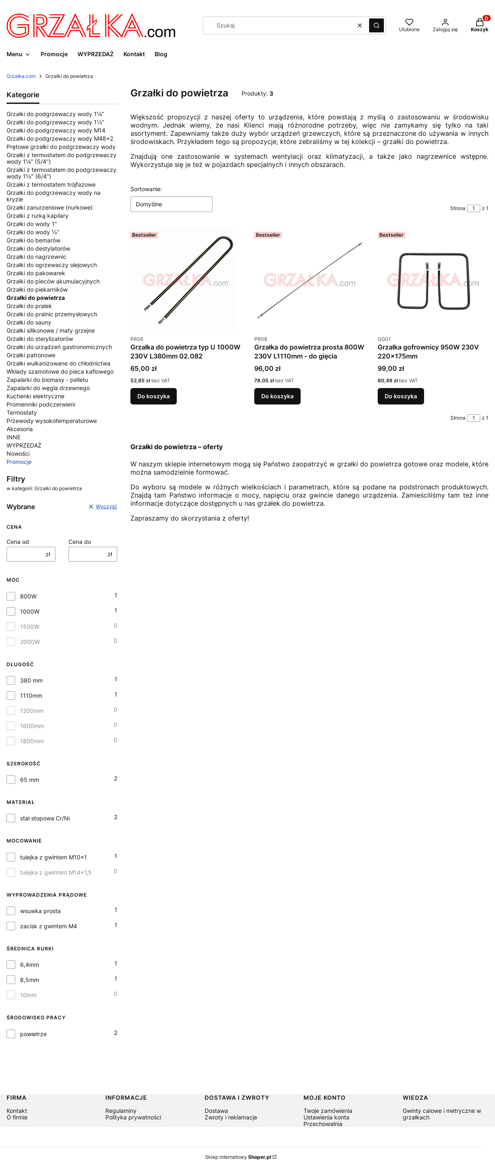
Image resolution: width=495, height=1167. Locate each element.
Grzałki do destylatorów (38, 248)
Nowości (18, 453)
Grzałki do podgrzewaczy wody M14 (56, 130)
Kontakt (17, 1110)
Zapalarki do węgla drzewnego (48, 387)
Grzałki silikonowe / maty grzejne (51, 330)
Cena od (18, 542)
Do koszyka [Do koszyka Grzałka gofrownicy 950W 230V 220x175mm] (401, 396)
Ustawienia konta (326, 1117)
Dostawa (216, 1110)
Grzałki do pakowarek (36, 272)
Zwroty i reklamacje (231, 1117)
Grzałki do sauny (29, 322)
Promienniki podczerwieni (41, 404)
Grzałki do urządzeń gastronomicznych (59, 346)
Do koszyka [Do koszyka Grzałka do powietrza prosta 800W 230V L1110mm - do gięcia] (277, 396)
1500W (29, 626)
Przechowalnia (322, 1123)
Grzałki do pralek (29, 305)
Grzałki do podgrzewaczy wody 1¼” (55, 113)
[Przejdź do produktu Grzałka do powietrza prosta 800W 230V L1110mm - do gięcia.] (309, 279)
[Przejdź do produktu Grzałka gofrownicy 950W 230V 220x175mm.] (433, 279)
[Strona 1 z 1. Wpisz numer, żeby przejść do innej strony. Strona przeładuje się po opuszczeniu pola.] (473, 208)
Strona (457, 208)
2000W (30, 642)
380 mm (31, 680)
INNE (14, 437)
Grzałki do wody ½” (33, 231)
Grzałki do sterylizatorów (40, 338)
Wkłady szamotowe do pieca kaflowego (60, 371)
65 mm (29, 779)
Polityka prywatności (133, 1117)
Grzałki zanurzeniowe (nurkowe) (50, 207)
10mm (28, 995)
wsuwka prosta (40, 911)
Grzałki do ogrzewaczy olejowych (52, 264)
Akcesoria (20, 428)
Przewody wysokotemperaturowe (52, 420)
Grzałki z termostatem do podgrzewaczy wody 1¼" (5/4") (61, 158)
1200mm (31, 711)
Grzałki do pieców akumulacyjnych (53, 281)
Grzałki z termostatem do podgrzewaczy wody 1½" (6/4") (61, 173)
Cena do (79, 542)
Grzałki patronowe (31, 355)
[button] (376, 25)
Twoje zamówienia (327, 1110)
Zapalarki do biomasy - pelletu (47, 379)
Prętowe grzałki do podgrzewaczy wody (61, 146)
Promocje (19, 461)
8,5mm (29, 980)
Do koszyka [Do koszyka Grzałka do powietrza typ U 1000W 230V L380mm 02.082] (153, 396)
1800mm (32, 741)
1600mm (32, 726)
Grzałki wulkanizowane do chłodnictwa (58, 363)
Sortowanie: (146, 188)
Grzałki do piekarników (37, 289)
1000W (29, 611)
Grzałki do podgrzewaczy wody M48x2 (60, 138)
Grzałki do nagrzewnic (36, 256)
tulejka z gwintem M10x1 (53, 857)
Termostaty (22, 412)
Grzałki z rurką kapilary (37, 215)
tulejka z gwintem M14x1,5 (56, 872)
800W (28, 596)
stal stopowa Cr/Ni (45, 818)
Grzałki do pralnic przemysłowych (52, 314)
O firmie (17, 1117)
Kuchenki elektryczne (35, 396)
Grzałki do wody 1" (32, 223)
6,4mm (29, 964)
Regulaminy (121, 1110)
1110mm (31, 695)
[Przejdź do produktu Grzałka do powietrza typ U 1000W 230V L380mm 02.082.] (185, 279)
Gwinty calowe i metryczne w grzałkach (442, 1114)
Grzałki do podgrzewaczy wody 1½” (55, 122)
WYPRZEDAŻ (24, 445)
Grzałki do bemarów (33, 240)
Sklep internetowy (238, 1157)
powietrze (33, 1034)
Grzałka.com (21, 76)
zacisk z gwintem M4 (48, 926)
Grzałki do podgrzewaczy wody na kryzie (53, 196)
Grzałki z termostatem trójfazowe (51, 184)
